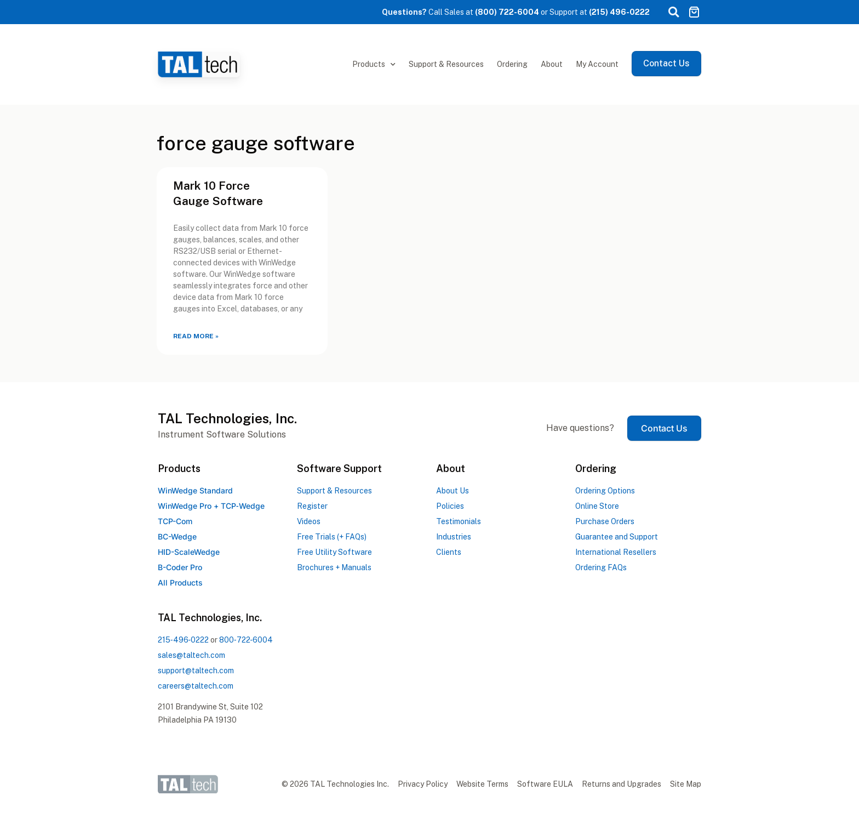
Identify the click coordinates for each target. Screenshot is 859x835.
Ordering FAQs (601, 567)
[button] (673, 12)
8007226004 (246, 639)
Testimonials (458, 521)
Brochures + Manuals (334, 567)
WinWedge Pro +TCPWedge (211, 505)
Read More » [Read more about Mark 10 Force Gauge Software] (196, 336)
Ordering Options (605, 490)
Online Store (597, 506)
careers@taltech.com (195, 685)
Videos (308, 521)
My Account (597, 64)
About (552, 64)
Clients (448, 552)
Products (374, 64)
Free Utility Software (334, 552)
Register (312, 506)
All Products (180, 582)
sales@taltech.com (191, 655)
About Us (452, 490)
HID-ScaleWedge (189, 551)
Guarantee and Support (616, 536)
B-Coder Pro (180, 567)
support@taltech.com (196, 670)
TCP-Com (175, 521)
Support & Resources (446, 64)
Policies (450, 506)
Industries (453, 536)
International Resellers (615, 552)
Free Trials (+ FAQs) (331, 536)
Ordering (512, 64)
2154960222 (183, 639)
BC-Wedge (177, 536)
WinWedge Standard (195, 490)
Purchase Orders (604, 521)
